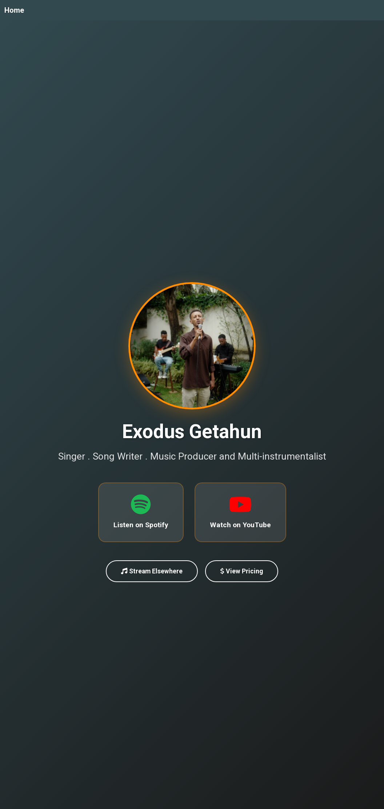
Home (14, 10)
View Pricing (241, 571)
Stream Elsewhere (152, 571)
